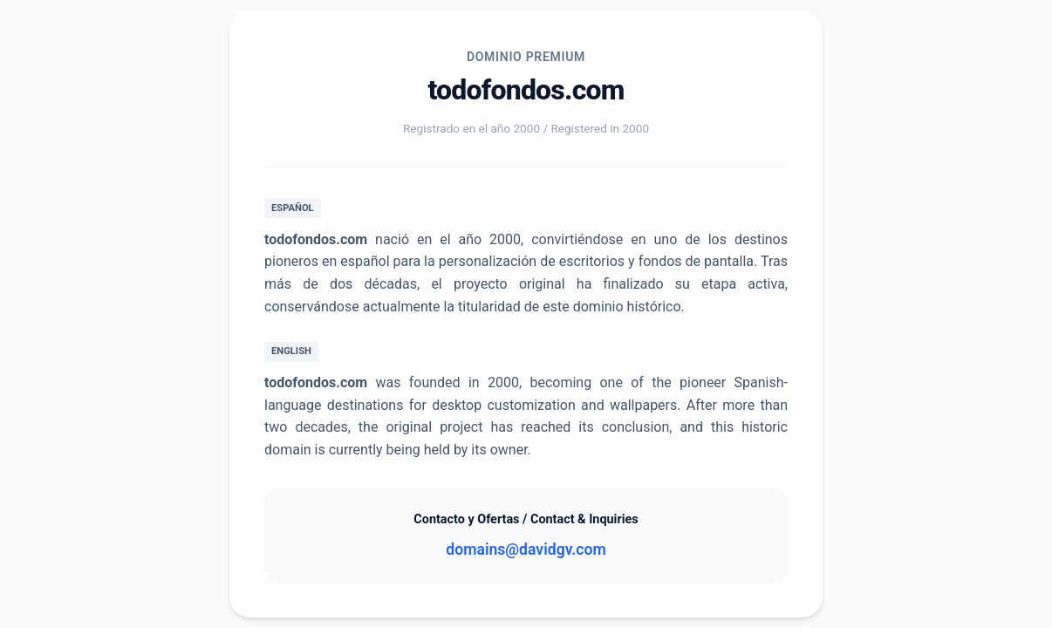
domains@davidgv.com (525, 549)
